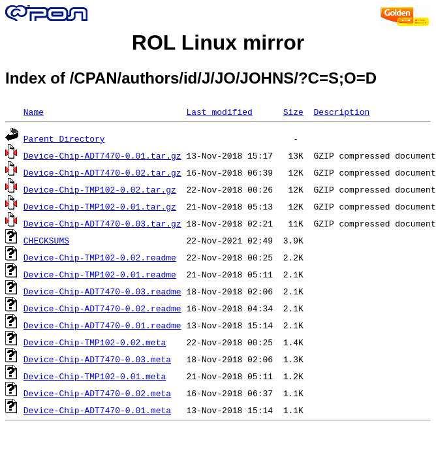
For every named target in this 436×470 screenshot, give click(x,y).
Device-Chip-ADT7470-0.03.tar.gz (102, 223)
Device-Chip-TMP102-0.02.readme (99, 257)
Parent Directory (64, 138)
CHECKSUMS (46, 240)
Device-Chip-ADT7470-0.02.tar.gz (102, 172)
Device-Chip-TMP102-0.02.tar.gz (99, 189)
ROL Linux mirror (218, 42)
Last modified (219, 112)
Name (33, 112)
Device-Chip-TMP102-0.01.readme (99, 274)
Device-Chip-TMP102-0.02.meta (94, 342)
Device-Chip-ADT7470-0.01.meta (97, 410)
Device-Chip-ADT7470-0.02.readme (102, 308)
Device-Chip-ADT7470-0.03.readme (102, 291)
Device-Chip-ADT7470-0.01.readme (102, 325)
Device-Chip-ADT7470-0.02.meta (97, 393)
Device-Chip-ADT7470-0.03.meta (97, 359)
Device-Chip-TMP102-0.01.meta (94, 376)
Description (341, 112)
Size (293, 112)
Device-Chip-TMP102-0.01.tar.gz (99, 206)
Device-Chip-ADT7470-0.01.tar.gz (102, 155)
